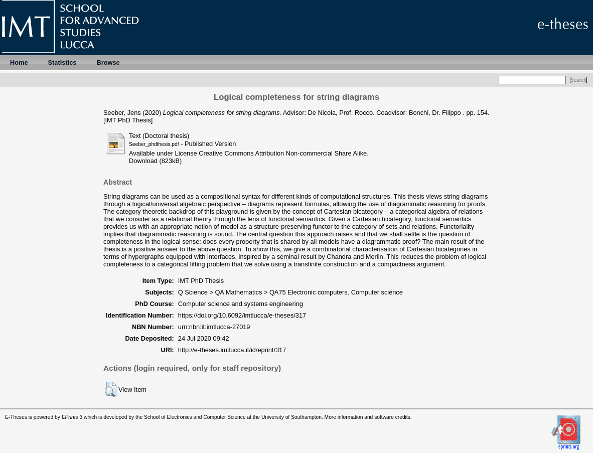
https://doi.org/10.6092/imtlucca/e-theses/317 (242, 315)
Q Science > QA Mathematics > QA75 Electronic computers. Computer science (290, 292)
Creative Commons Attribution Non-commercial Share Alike (283, 153)
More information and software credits (367, 417)
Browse (107, 62)
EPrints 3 (72, 417)
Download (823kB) (155, 161)
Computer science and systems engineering (240, 304)
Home (19, 62)
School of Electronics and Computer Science (195, 417)
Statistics (62, 62)
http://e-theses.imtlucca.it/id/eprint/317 (232, 350)
